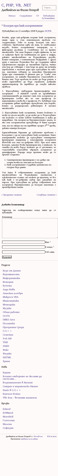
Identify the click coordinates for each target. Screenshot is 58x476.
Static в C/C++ (12, 390)
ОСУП (48, 31)
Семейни (8, 334)
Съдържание (26, 15)
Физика (7, 353)
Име (47, 242)
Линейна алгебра (13, 293)
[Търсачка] (48, 7)
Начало (12, 15)
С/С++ (7, 330)
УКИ (5, 342)
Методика (9, 304)
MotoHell (8, 416)
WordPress (38, 436)
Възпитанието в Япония (17, 382)
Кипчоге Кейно (11, 393)
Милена (7, 424)
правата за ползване (29, 439)
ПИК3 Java (9, 319)
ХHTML (7, 357)
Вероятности (11, 274)
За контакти (48, 18)
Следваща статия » (47, 194)
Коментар (7, 217)
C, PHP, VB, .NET (16, 5)
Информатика (11, 278)
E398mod (8, 412)
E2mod (6, 408)
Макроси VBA (10, 296)
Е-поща (48, 247)
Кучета (7, 285)
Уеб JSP (7, 338)
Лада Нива (9, 289)
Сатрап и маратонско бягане (20, 386)
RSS (48, 436)
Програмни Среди (13, 327)
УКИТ (6, 346)
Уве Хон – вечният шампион (20, 397)
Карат (6, 372)
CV (37, 15)
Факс (6, 349)
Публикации (49, 15)
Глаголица (9, 420)
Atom (54, 436)
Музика (7, 308)
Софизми (8, 427)
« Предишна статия (11, 194)
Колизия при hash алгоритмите (23, 25)
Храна (6, 361)
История (8, 281)
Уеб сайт (49, 252)
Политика (9, 323)
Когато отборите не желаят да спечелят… (22, 377)
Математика (11, 300)
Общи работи (11, 312)
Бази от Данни (12, 270)
